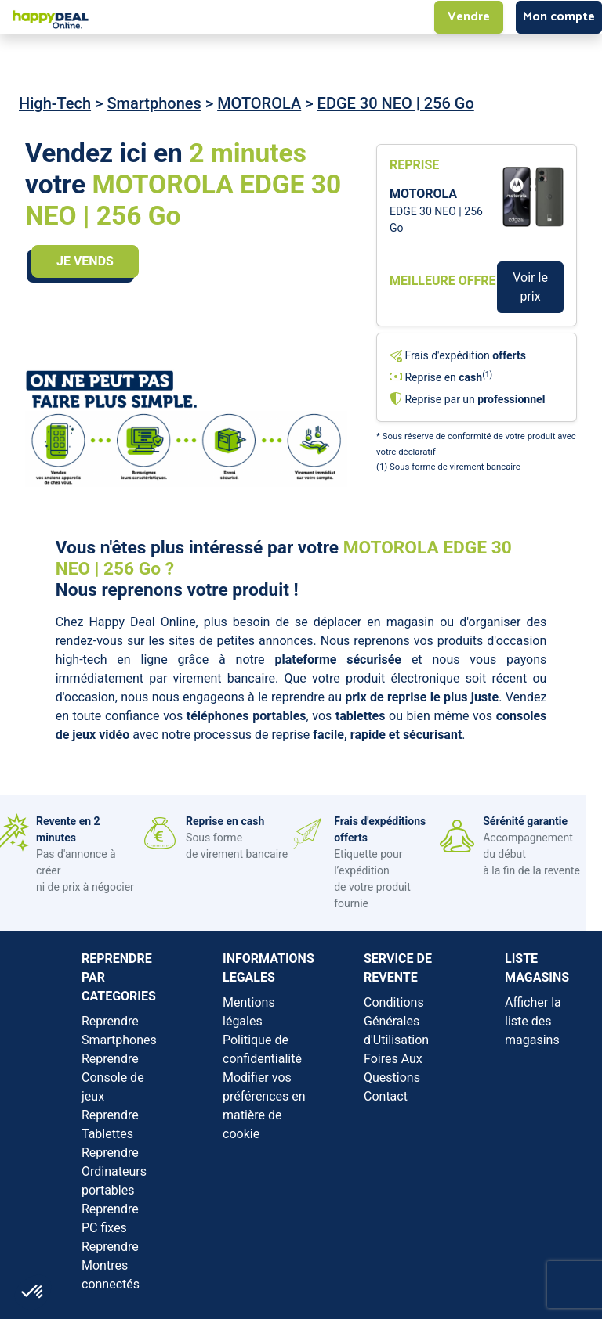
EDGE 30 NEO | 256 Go (395, 103)
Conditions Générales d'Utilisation (396, 1021)
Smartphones (154, 103)
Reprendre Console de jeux (113, 1077)
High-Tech (55, 103)
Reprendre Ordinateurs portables (114, 1171)
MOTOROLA (259, 103)
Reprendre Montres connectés (111, 1265)
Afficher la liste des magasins (533, 1021)
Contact (386, 1096)
